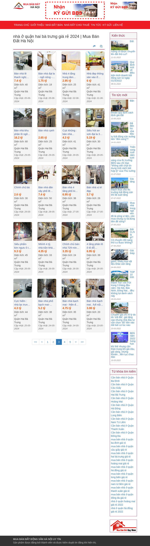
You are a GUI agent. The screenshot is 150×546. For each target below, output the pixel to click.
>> (82, 342)
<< (35, 342)
